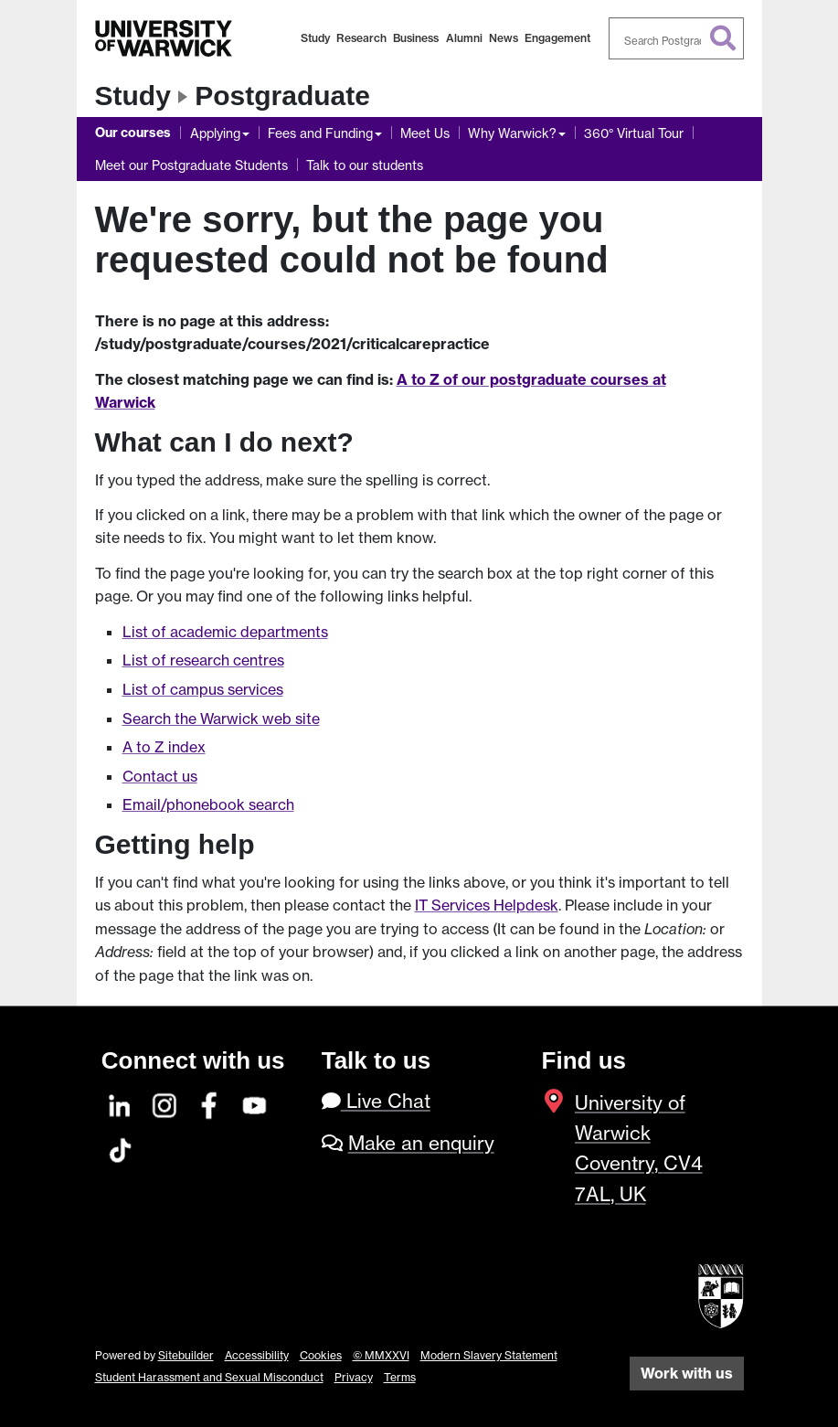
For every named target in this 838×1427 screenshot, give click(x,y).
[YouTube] (255, 1103)
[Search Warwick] (676, 38)
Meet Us (425, 133)
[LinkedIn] (120, 1103)
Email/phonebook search (208, 804)
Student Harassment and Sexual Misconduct (209, 1377)
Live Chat (376, 1101)
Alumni (464, 38)
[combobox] (676, 38)
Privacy (353, 1377)
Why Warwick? (512, 133)
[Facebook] (210, 1103)
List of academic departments (225, 632)
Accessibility (257, 1355)
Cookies (321, 1355)
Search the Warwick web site (221, 718)
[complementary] (640, 1290)
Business (416, 38)
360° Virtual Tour (634, 133)
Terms (400, 1377)
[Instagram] (165, 1103)
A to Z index (164, 747)
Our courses (133, 132)
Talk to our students (364, 165)
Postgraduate (282, 95)
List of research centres (203, 660)
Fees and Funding (320, 133)
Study (315, 38)
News (503, 38)
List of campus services (202, 689)
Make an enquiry (421, 1143)
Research (361, 38)
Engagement (557, 38)
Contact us (159, 776)
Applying (215, 133)
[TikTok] (120, 1147)
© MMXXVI (381, 1355)
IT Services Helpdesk (486, 905)
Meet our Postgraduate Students (191, 165)
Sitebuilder (186, 1355)
